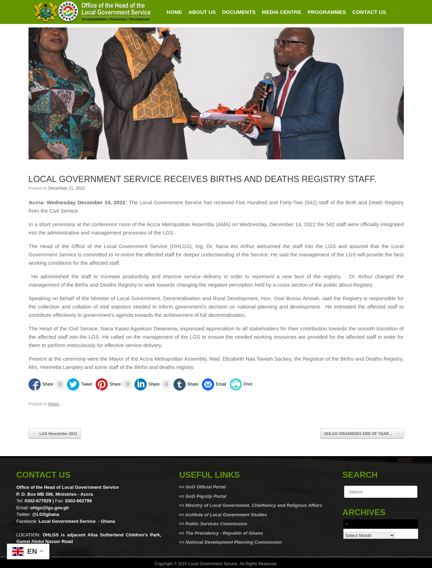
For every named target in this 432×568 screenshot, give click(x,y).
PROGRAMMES (327, 12)
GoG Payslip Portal (205, 496)
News (53, 403)
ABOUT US (201, 12)
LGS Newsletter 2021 (55, 434)
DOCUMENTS (239, 12)
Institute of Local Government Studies (225, 514)
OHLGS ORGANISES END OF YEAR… (362, 434)
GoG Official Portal (205, 486)
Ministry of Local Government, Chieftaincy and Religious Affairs (253, 505)
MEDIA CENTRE (281, 12)
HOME (174, 12)
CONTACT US (369, 12)
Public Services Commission (216, 523)
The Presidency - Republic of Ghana (223, 533)
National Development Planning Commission (233, 542)
